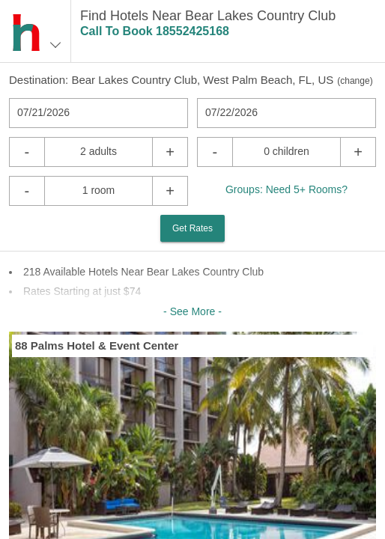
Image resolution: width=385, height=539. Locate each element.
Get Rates (192, 228)
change (354, 81)
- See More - (192, 311)
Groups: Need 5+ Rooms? (286, 189)
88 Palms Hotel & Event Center (96, 345)
